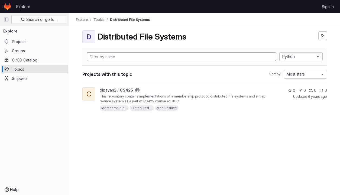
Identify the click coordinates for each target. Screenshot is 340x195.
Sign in (328, 6)
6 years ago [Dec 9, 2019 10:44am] (317, 97)
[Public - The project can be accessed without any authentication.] (137, 90)
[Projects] (34, 41)
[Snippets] (34, 78)
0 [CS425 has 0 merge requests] (312, 90)
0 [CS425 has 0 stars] (291, 90)
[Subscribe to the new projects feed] (322, 35)
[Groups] (34, 50)
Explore (23, 6)
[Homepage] (7, 6)
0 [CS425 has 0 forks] (302, 90)
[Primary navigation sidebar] (6, 19)
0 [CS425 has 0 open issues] (323, 90)
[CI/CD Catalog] (34, 60)
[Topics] (34, 69)
